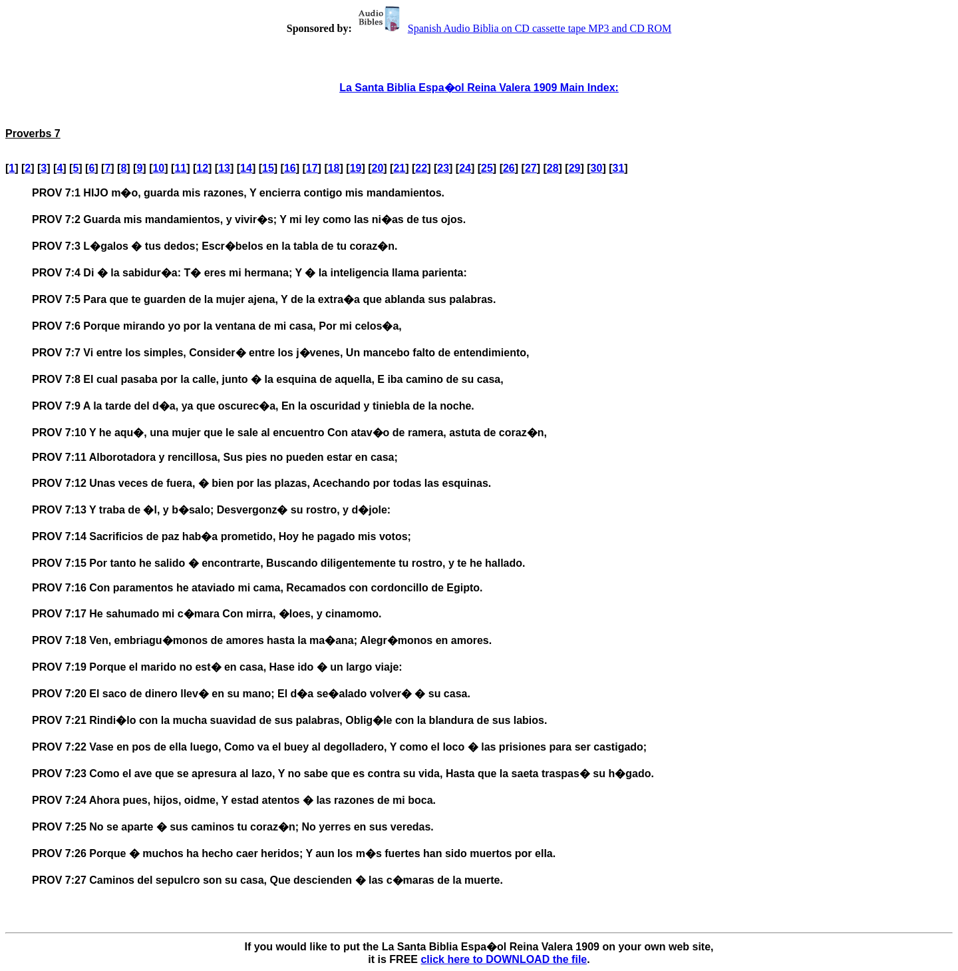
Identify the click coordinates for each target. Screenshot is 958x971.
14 (246, 168)
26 (509, 168)
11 (180, 168)
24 (465, 168)
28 (553, 168)
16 (290, 168)
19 (356, 168)
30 (597, 168)
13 (224, 168)
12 (202, 168)
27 (531, 168)
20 (378, 168)
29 (575, 168)
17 (312, 168)
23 (443, 168)
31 (619, 168)
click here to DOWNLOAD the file (503, 959)
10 (158, 168)
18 (334, 168)
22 (421, 168)
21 (399, 168)
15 (268, 168)
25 (487, 168)
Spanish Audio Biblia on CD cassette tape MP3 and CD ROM (513, 28)
